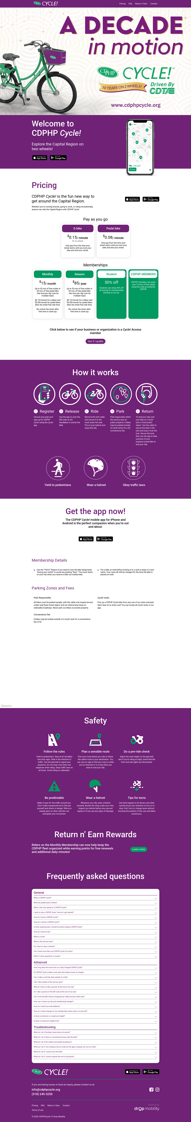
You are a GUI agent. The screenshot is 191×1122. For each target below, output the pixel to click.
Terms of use (37, 1110)
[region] (95, 670)
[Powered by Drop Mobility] (146, 1107)
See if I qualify (95, 341)
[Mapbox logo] (6, 705)
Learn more (138, 849)
